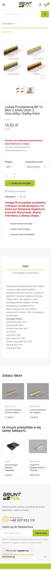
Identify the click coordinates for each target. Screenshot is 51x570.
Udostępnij (18, 197)
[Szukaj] (25, 14)
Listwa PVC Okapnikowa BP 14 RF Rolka (37, 468)
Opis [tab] (25, 266)
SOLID (7, 461)
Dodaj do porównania (15, 191)
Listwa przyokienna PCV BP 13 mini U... (13, 411)
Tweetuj (21, 197)
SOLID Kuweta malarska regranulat (11, 468)
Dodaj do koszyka (21, 183)
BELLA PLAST (10, 406)
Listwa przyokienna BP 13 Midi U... (38, 411)
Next (49, 60)
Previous (1, 60)
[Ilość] (9, 176)
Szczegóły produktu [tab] (26, 273)
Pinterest (24, 197)
